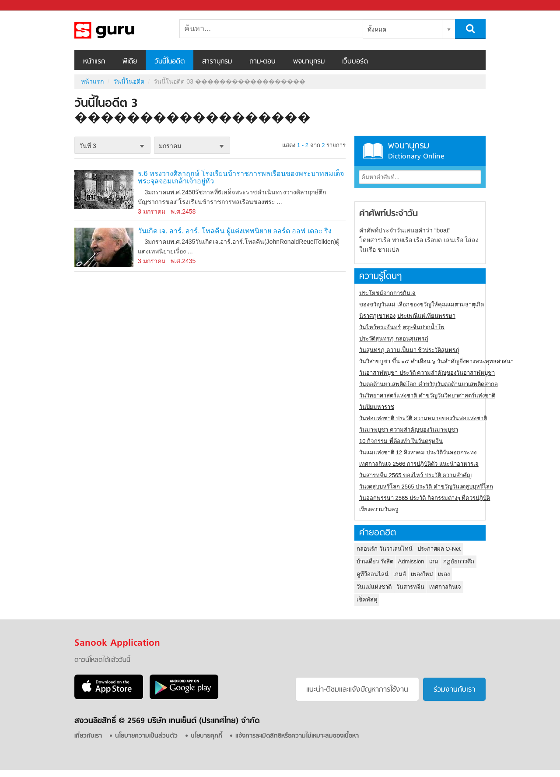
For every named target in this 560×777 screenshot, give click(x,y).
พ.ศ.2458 (183, 211)
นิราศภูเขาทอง (377, 316)
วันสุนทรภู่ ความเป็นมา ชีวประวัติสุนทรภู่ (409, 350)
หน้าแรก (94, 61)
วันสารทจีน (410, 587)
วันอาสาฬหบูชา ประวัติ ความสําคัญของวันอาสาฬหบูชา (427, 372)
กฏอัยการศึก (458, 561)
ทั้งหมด (377, 29)
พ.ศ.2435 (183, 260)
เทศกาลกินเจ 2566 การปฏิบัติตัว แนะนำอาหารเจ (419, 464)
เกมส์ (399, 574)
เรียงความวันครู (378, 509)
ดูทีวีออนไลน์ (372, 574)
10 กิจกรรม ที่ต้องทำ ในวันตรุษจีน (401, 441)
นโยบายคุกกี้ (206, 736)
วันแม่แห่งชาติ (374, 587)
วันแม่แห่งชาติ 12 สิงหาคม (392, 452)
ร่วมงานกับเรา (454, 690)
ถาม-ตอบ (262, 61)
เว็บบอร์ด (355, 61)
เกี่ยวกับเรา (88, 736)
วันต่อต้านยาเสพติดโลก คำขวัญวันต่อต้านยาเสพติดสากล (428, 384)
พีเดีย (129, 61)
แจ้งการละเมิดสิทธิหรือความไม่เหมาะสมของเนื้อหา (297, 736)
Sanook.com (26, 5)
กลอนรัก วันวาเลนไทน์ (385, 548)
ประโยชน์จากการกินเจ (387, 293)
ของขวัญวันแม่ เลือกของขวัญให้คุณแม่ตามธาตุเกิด (421, 304)
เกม (433, 561)
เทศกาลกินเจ (445, 587)
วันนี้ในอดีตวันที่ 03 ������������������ (120, 30)
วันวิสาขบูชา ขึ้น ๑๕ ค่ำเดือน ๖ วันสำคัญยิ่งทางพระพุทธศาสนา (436, 361)
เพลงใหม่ (422, 574)
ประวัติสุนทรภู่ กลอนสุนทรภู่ (393, 338)
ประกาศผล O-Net (439, 548)
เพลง (444, 574)
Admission (411, 561)
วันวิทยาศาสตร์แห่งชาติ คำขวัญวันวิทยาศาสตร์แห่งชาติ (427, 395)
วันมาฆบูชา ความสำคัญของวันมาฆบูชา (408, 429)
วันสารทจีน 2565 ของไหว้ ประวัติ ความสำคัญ (415, 475)
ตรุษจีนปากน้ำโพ (423, 327)
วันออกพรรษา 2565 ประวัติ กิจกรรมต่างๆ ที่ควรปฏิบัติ (424, 498)
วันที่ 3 (87, 145)
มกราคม (170, 145)
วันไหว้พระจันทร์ (380, 327)
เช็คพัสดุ (367, 599)
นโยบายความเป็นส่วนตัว (146, 736)
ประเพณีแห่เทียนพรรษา (426, 316)
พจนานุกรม (309, 61)
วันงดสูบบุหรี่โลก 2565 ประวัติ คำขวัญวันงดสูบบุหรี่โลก (426, 486)
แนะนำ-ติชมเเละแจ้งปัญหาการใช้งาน (357, 690)
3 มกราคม (151, 211)
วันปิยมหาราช (376, 407)
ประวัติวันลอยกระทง (451, 452)
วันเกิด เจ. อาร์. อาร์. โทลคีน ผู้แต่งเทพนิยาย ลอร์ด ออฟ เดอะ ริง (235, 231)
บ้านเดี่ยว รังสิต (375, 561)
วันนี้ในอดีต (169, 61)
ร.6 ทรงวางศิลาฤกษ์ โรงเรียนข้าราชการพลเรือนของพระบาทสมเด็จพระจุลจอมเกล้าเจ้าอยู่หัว (241, 177)
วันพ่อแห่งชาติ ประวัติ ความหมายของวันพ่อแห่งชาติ (423, 418)
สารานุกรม (217, 61)
